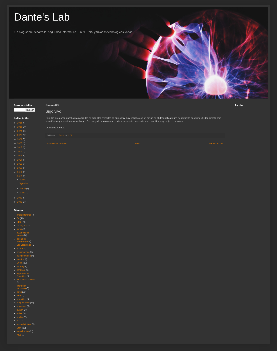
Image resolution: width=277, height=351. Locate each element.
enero (23, 192)
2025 (20, 127)
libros (19, 292)
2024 (20, 131)
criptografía (22, 225)
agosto (23, 179)
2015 (20, 155)
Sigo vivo (23, 183)
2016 (20, 151)
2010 (20, 176)
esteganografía (24, 256)
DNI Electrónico (24, 245)
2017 (20, 147)
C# (18, 218)
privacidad (21, 299)
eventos (20, 259)
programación (23, 302)
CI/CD (19, 222)
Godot (19, 263)
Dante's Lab (42, 17)
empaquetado (23, 252)
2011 (20, 172)
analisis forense (24, 215)
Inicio (137, 143)
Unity (19, 328)
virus (19, 335)
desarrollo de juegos (23, 234)
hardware (21, 270)
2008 (20, 202)
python (20, 310)
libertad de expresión (21, 287)
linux (19, 295)
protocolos (21, 306)
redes (19, 313)
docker (20, 248)
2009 (20, 198)
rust (18, 320)
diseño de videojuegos (22, 240)
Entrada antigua (216, 143)
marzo (23, 188)
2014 (20, 160)
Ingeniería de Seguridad (23, 274)
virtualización (23, 331)
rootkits (20, 317)
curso (19, 229)
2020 (20, 143)
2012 (20, 168)
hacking (20, 266)
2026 (20, 123)
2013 (20, 164)
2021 (20, 139)
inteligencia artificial (26, 279)
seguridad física (24, 324)
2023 (20, 135)
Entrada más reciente (56, 143)
